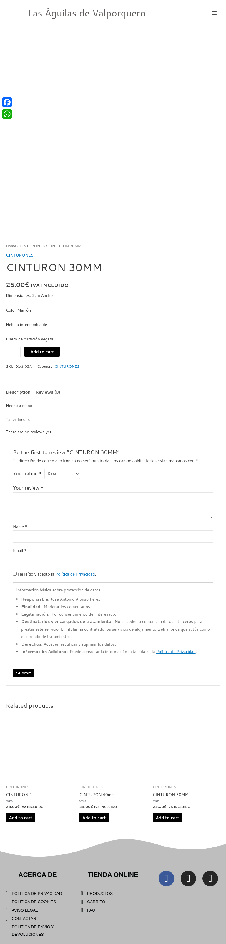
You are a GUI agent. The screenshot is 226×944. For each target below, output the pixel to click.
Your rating (27, 473)
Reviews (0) (48, 392)
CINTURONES (32, 245)
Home (11, 245)
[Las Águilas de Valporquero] (15, 13)
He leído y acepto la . (54, 574)
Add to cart (42, 351)
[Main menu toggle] (214, 13)
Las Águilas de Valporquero (87, 12)
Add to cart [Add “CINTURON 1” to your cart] (20, 817)
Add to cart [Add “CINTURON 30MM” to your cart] (167, 817)
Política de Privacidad (75, 574)
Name (20, 526)
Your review (28, 487)
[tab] (18, 392)
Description (18, 392)
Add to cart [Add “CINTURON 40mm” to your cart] (94, 817)
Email (19, 550)
